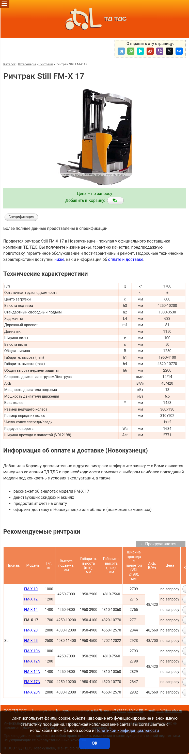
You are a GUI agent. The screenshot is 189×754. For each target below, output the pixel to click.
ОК (94, 743)
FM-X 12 (31, 599)
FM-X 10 (31, 589)
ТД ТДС (94, 19)
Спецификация (21, 217)
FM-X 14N (32, 672)
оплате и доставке (126, 259)
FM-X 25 (31, 641)
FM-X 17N (32, 682)
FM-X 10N (32, 651)
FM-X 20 (31, 630)
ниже (59, 259)
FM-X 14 (31, 610)
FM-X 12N (32, 661)
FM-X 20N (32, 692)
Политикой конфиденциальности (127, 730)
